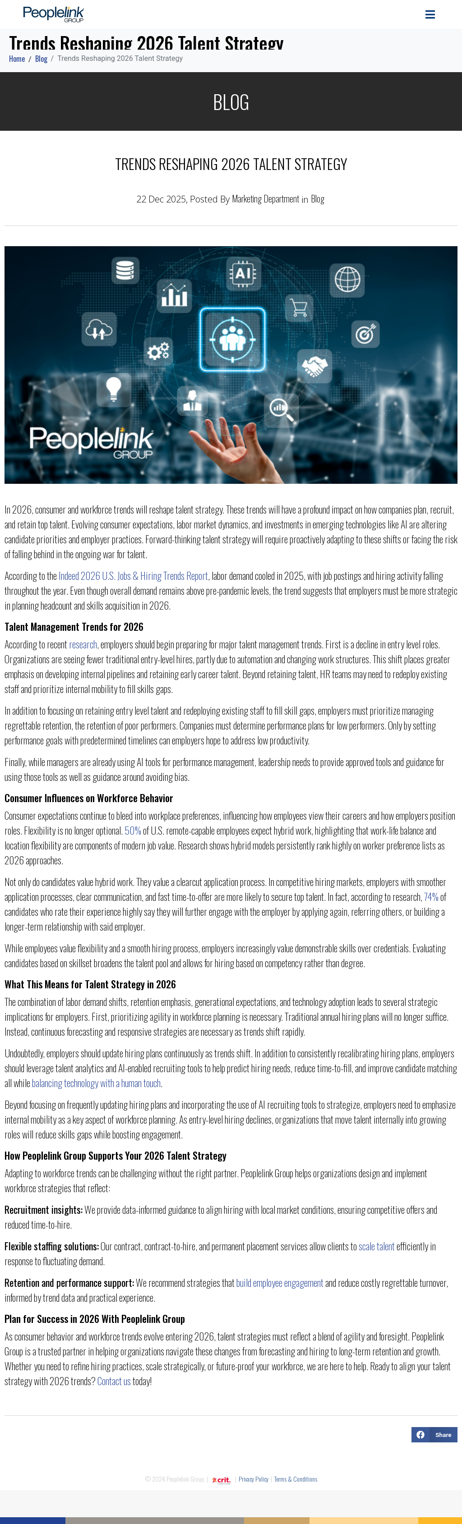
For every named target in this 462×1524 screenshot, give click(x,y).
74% (431, 896)
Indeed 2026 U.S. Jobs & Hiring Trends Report (133, 575)
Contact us (114, 1380)
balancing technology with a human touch (96, 1082)
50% (133, 830)
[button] (434, 1434)
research (83, 644)
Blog (317, 198)
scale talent (377, 1246)
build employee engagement (279, 1282)
